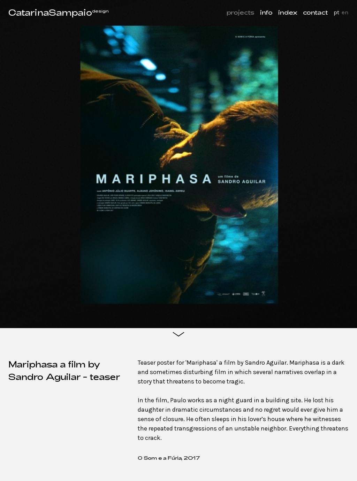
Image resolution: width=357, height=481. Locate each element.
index (287, 12)
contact (315, 12)
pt (336, 12)
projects (240, 12)
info (266, 12)
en (345, 12)
